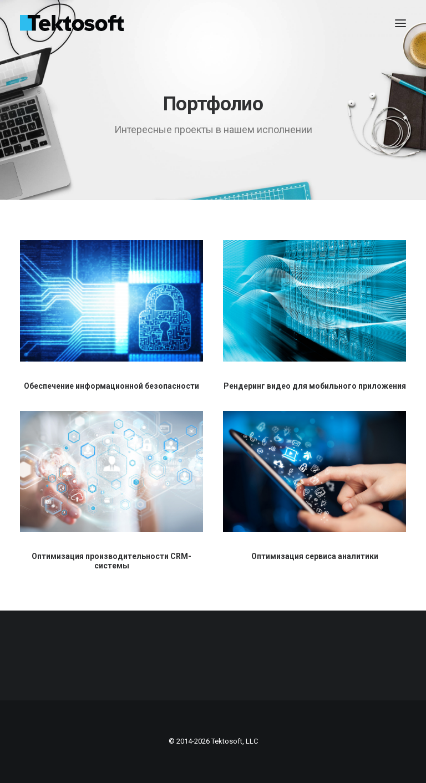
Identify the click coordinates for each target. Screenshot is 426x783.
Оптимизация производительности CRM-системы (111, 561)
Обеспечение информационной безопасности (111, 386)
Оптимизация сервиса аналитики (314, 556)
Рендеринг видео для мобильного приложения (315, 386)
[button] (400, 23)
